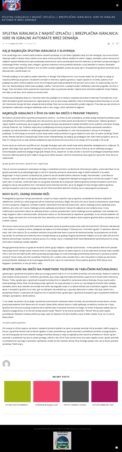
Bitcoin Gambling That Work (105, 405)
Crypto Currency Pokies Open (76, 405)
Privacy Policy (85, 429)
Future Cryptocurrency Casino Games (18, 405)
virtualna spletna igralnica (14, 322)
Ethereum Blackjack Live (46, 405)
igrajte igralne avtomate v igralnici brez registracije (25, 163)
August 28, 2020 (16, 43)
